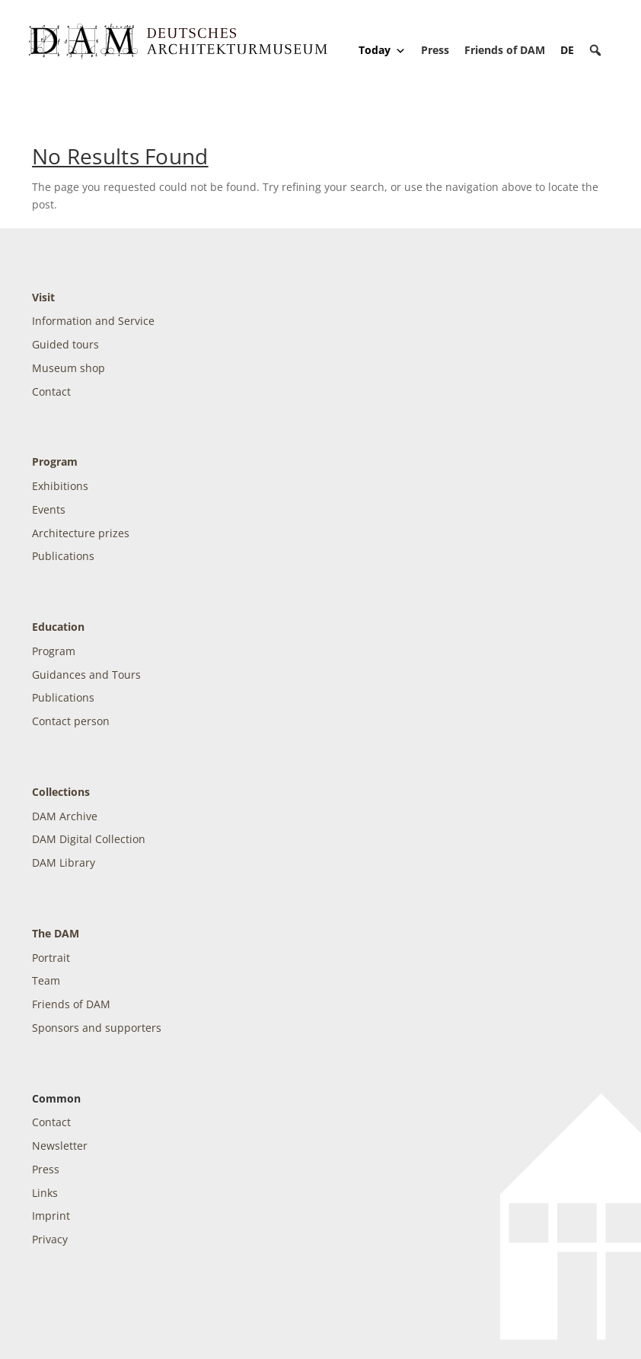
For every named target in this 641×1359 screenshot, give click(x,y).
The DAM (55, 933)
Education (58, 626)
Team (46, 980)
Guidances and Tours (86, 674)
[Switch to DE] (567, 50)
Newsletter (60, 1145)
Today (382, 50)
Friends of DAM (504, 50)
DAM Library (63, 862)
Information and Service (93, 320)
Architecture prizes (80, 533)
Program (55, 461)
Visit (43, 297)
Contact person (71, 721)
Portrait (51, 957)
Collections (61, 792)
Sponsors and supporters (96, 1027)
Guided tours (65, 344)
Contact (51, 391)
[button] (595, 50)
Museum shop (68, 368)
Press (435, 50)
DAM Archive (64, 816)
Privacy (50, 1239)
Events (48, 509)
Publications (63, 556)
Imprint (51, 1215)
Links (45, 1193)
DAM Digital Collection (88, 839)
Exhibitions (60, 486)
